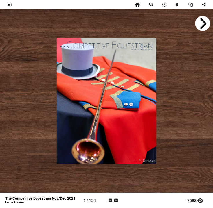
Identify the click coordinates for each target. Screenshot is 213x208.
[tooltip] (9, 4)
